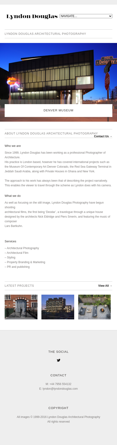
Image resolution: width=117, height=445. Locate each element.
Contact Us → (103, 136)
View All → (105, 285)
